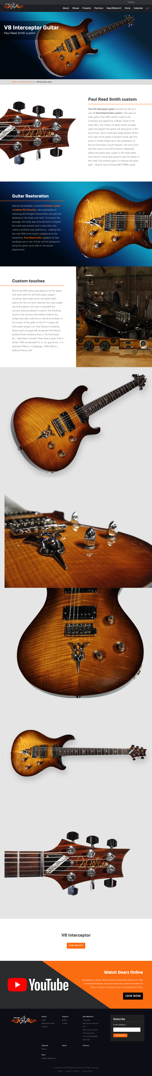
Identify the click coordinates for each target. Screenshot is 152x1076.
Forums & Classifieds (90, 1036)
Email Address (120, 1025)
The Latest (86, 1020)
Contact (131, 2)
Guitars (64, 1023)
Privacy (60, 1071)
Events (44, 1049)
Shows (75, 8)
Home (14, 82)
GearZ (44, 1020)
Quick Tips (86, 1040)
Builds (64, 1020)
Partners (98, 8)
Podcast (44, 1027)
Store (127, 8)
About (66, 8)
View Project (76, 946)
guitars (31, 82)
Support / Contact (72, 1071)
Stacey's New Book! (49, 1058)
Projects (87, 8)
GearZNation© (114, 8)
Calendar (138, 8)
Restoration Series (48, 1023)
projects (22, 82)
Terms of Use (87, 1071)
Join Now (133, 996)
